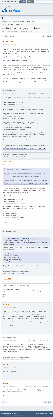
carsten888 (7, 279)
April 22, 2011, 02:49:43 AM (9, 367)
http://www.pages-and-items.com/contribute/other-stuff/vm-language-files (23, 291)
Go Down (4, 36)
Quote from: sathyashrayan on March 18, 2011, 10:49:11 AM (21, 238)
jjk (4, 90)
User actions (47, 36)
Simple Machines (14, 413)
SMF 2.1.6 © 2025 (5, 413)
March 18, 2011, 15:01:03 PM (9, 234)
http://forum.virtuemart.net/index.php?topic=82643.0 (17, 60)
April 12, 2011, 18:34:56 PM (9, 340)
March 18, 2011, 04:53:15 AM (9, 44)
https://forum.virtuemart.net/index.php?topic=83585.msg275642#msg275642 (25, 348)
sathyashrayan (8, 41)
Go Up (3, 402)
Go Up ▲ (50, 413)
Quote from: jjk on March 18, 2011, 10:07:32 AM (18, 169)
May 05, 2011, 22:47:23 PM (9, 386)
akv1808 (6, 304)
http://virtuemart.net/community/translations (14, 156)
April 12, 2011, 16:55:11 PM (9, 307)
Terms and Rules (43, 413)
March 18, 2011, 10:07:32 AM (9, 93)
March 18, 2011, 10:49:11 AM (9, 164)
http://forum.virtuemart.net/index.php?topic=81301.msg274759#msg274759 (24, 148)
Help (37, 413)
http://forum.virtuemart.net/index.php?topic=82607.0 (17, 57)
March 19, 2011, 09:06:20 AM (9, 281)
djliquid (5, 364)
